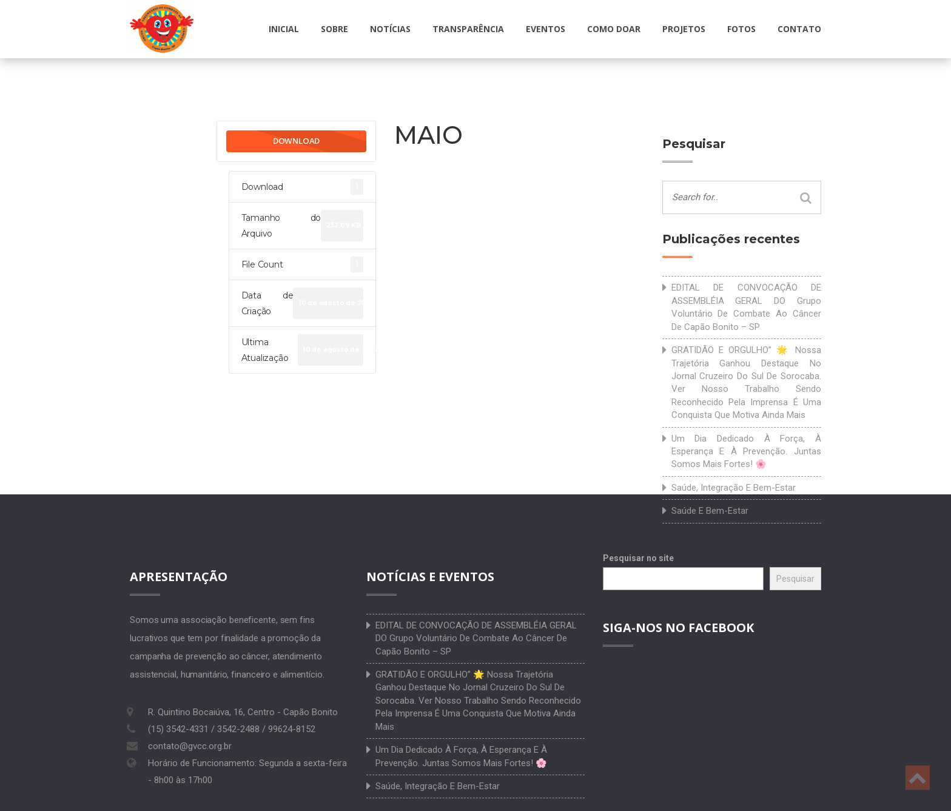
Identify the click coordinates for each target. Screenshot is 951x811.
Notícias (390, 29)
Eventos (545, 29)
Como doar (613, 29)
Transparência (468, 29)
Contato (799, 29)
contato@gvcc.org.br (190, 746)
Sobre (334, 29)
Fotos (741, 29)
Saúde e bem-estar (709, 510)
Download (296, 140)
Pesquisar (795, 579)
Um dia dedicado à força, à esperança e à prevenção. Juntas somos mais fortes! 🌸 (746, 451)
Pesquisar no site (638, 558)
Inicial (284, 29)
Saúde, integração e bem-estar (733, 487)
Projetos (683, 29)
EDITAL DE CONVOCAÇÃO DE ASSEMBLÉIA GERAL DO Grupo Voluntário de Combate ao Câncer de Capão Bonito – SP (746, 307)
